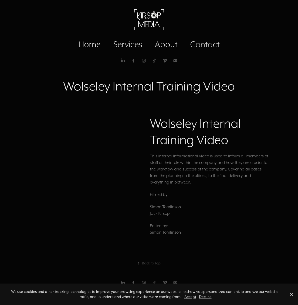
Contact (205, 44)
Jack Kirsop (160, 213)
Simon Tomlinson (165, 206)
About (166, 44)
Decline (205, 297)
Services (127, 44)
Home (89, 44)
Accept (190, 297)
